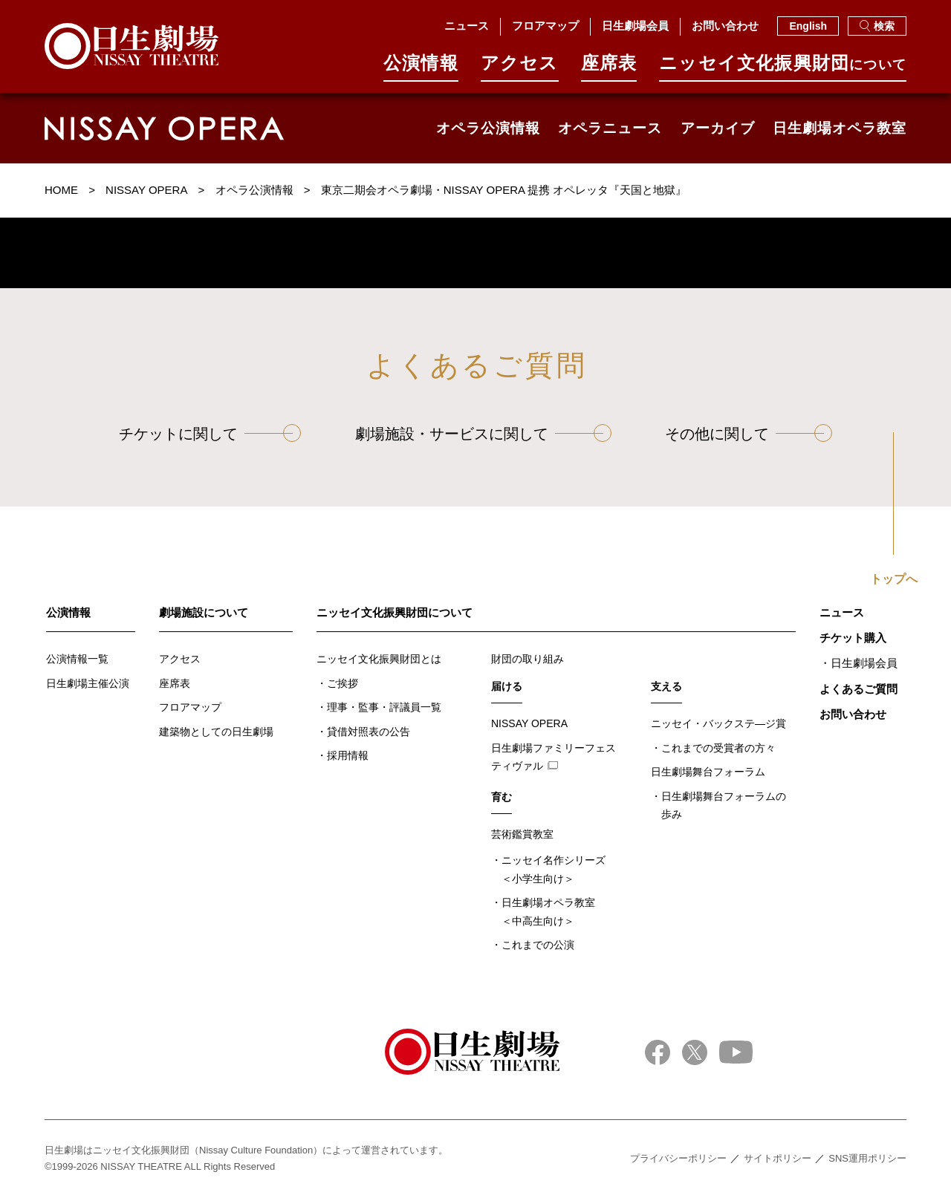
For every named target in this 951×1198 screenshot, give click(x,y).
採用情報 (348, 755)
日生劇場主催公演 (87, 683)
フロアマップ (545, 25)
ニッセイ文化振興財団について (395, 612)
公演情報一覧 (77, 659)
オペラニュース (610, 128)
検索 (877, 26)
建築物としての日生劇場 (216, 732)
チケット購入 (852, 637)
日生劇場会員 (635, 25)
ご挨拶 (342, 683)
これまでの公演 (538, 945)
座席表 (609, 68)
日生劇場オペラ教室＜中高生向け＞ (548, 911)
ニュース (466, 25)
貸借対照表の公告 (368, 732)
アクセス (520, 68)
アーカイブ (718, 128)
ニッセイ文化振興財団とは (379, 659)
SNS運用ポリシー (867, 1158)
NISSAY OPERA (529, 723)
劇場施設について (203, 612)
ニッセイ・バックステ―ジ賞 (718, 723)
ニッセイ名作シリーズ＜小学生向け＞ (554, 869)
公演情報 (420, 68)
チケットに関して (178, 434)
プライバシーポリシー (678, 1158)
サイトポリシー (777, 1158)
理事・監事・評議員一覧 (384, 707)
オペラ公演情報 (488, 128)
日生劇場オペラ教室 (839, 128)
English (808, 26)
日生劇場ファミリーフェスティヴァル (553, 757)
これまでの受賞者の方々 (718, 748)
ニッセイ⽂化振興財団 (782, 68)
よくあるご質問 (858, 689)
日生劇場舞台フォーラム (708, 772)
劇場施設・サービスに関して (451, 434)
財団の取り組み (527, 659)
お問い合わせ (725, 25)
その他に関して (717, 434)
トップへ (894, 579)
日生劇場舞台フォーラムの (723, 807)
